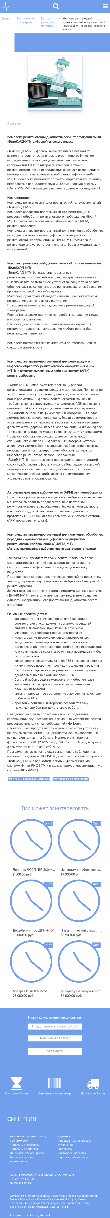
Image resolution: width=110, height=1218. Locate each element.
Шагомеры (65, 1148)
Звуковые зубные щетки (74, 1157)
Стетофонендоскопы (72, 1153)
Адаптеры (64, 1136)
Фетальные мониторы (25, 1144)
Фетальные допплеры (24, 1148)
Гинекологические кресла (27, 1153)
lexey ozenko (41, 1215)
